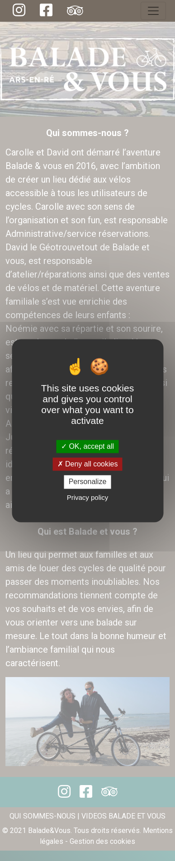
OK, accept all (87, 446)
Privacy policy (88, 497)
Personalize (88, 482)
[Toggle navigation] (153, 11)
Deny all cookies (87, 464)
